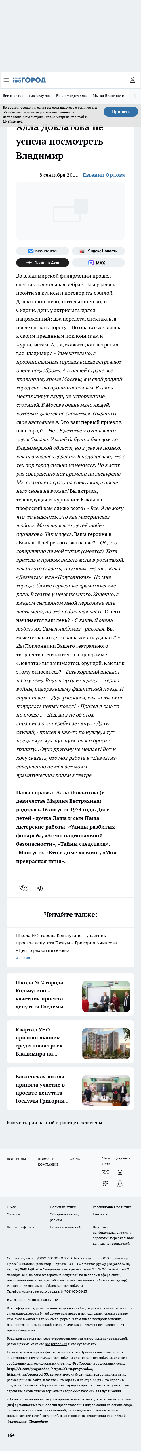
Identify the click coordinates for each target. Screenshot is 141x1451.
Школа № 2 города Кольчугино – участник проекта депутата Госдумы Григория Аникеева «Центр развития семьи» (70, 946)
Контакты (100, 1214)
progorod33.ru (56, 1344)
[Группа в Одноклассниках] (120, 1172)
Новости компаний (65, 1227)
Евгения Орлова (104, 175)
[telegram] (42, 888)
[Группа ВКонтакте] (42, 251)
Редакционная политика (112, 1207)
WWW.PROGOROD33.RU (56, 1258)
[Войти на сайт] (132, 80)
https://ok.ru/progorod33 (71, 1369)
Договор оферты (20, 1227)
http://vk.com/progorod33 (28, 1369)
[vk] (24, 888)
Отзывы (13, 1214)
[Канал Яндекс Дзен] (42, 262)
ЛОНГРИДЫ (16, 1159)
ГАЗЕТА (74, 1159)
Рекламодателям (71, 95)
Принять (121, 111)
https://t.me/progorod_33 (27, 1374)
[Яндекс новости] (98, 251)
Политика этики (63, 1207)
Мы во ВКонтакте (108, 95)
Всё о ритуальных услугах (26, 95)
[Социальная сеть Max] (98, 262)
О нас (11, 1207)
